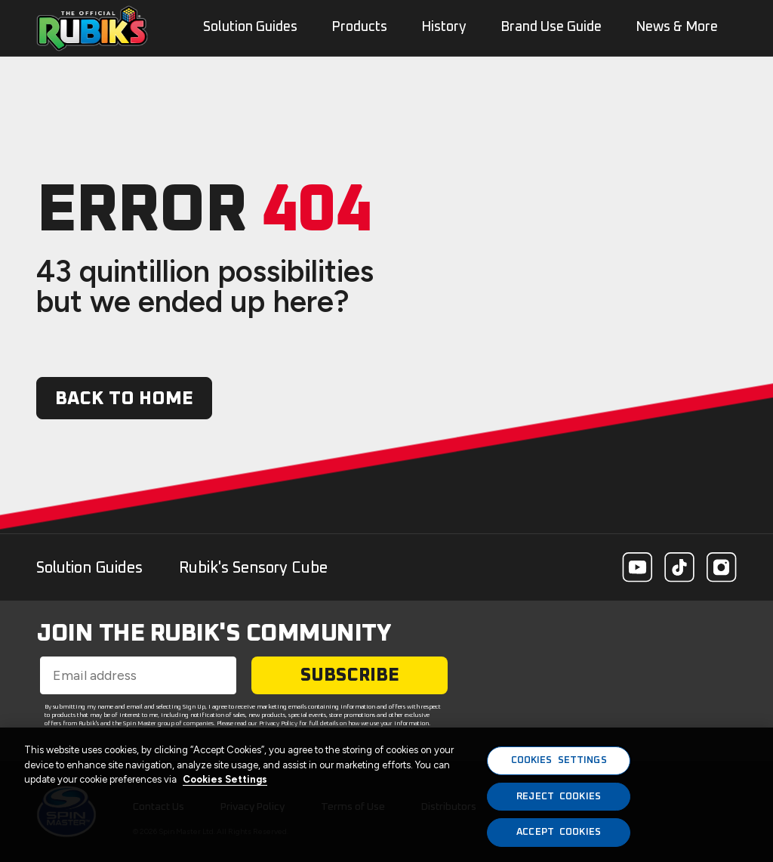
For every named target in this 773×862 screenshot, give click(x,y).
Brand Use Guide (551, 27)
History (444, 27)
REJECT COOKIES (558, 797)
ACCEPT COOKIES (558, 832)
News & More (677, 27)
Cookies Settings (225, 779)
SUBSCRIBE (349, 675)
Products (359, 27)
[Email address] (138, 675)
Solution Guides (89, 568)
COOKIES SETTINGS (559, 760)
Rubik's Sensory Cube (253, 568)
